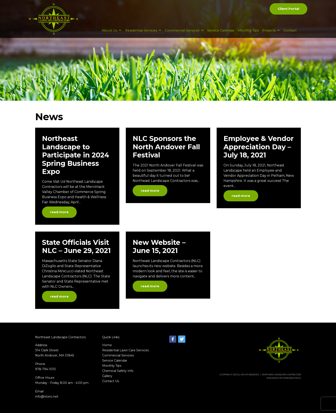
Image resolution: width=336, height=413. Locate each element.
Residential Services (143, 30)
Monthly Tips (248, 30)
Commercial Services (184, 30)
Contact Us (110, 381)
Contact (290, 30)
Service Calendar (221, 30)
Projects (271, 30)
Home (107, 345)
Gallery (107, 376)
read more (59, 212)
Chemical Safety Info (118, 371)
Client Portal (288, 9)
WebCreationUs (292, 378)
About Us (112, 30)
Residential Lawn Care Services (125, 350)
